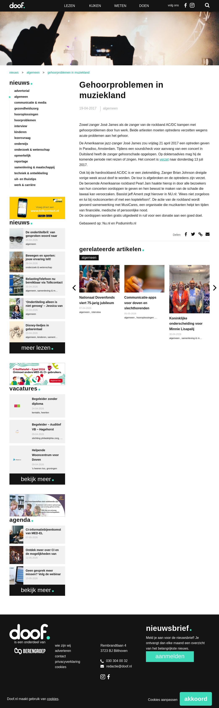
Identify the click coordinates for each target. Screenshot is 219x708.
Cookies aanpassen (163, 699)
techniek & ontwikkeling (31, 173)
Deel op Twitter (193, 234)
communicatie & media (30, 102)
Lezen (69, 6)
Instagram (192, 5)
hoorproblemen (25, 120)
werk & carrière (24, 185)
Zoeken (207, 5)
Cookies (60, 667)
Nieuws (19, 82)
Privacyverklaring (67, 661)
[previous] (74, 288)
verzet (164, 159)
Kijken (95, 6)
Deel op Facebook (186, 234)
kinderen (20, 132)
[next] (214, 288)
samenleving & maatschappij (196, 338)
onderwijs (21, 143)
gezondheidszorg (26, 108)
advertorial (21, 90)
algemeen (110, 108)
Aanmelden (170, 656)
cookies (52, 699)
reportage (21, 161)
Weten (120, 6)
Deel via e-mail (208, 234)
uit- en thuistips (25, 179)
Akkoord (195, 699)
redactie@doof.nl (116, 666)
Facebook (185, 5)
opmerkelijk (22, 155)
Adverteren (63, 651)
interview (96, 312)
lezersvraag (22, 138)
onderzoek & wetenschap (32, 149)
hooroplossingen (145, 317)
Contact (60, 656)
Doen (144, 6)
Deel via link (200, 234)
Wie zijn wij (63, 645)
